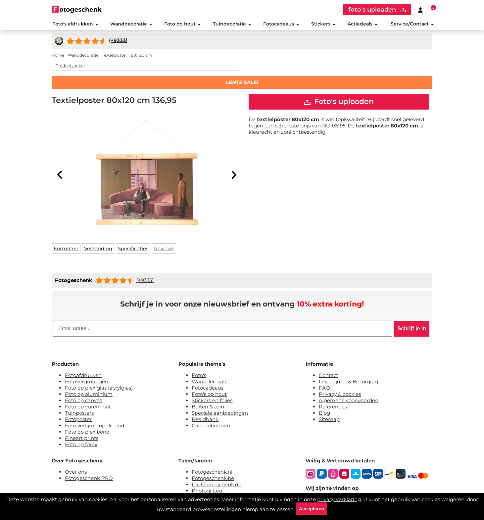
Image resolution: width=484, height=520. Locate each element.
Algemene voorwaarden (348, 401)
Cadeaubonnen (211, 426)
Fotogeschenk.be (213, 479)
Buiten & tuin (208, 407)
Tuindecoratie (232, 24)
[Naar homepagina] (77, 9)
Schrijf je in (412, 329)
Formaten (66, 249)
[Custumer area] (420, 10)
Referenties (333, 407)
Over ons (76, 473)
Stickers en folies (212, 401)
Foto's (199, 376)
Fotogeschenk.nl (212, 473)
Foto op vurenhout (88, 407)
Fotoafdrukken (83, 376)
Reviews (164, 249)
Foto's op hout (209, 395)
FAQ (324, 389)
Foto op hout (182, 24)
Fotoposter (78, 420)
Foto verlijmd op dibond (94, 426)
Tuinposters (79, 414)
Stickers (323, 24)
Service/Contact (412, 24)
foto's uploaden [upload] (377, 9)
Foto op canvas (83, 401)
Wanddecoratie (130, 24)
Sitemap (329, 420)
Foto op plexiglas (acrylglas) (99, 389)
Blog (324, 414)
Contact (328, 376)
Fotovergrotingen (86, 382)
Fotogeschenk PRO (89, 479)
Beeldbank (205, 420)
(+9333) (145, 281)
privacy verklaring (339, 499)
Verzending (98, 249)
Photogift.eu (207, 492)
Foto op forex (81, 445)
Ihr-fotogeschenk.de (216, 485)
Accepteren (311, 508)
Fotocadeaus (281, 24)
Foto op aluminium (89, 395)
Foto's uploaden (339, 102)
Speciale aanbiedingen (220, 414)
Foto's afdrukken (74, 24)
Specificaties (133, 249)
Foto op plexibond (87, 433)
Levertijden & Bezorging (348, 382)
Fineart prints (81, 439)
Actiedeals (362, 24)
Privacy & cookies (340, 395)
